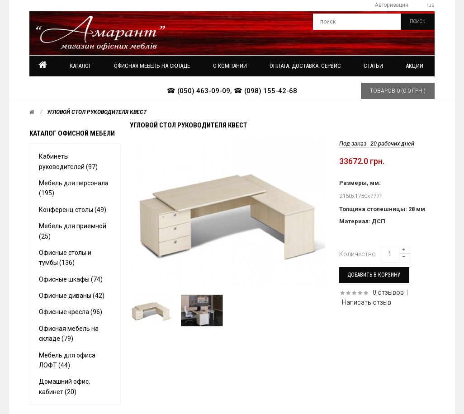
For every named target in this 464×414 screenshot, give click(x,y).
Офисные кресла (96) (70, 311)
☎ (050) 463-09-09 (198, 91)
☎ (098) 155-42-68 (265, 91)
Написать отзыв (366, 302)
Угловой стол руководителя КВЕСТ (97, 112)
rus (430, 5)
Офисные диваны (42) (71, 295)
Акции (414, 65)
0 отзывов (388, 292)
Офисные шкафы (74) (71, 279)
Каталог (80, 65)
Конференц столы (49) (72, 209)
